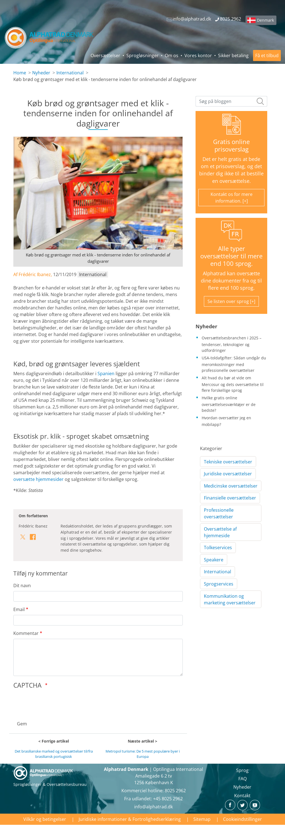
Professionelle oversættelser (219, 513)
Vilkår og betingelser (44, 819)
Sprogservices (218, 584)
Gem (22, 724)
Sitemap (202, 819)
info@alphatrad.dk (153, 807)
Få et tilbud (267, 55)
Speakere (213, 560)
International (70, 73)
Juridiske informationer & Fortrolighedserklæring (130, 819)
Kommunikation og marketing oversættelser (230, 599)
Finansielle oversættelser (230, 498)
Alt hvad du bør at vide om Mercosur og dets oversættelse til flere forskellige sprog (233, 384)
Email (19, 609)
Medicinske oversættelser (231, 486)
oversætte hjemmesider (38, 479)
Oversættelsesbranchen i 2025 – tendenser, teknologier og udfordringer (231, 344)
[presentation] (55, 703)
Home (19, 73)
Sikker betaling (233, 55)
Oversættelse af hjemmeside (220, 532)
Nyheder (41, 73)
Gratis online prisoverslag (231, 145)
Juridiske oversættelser (228, 474)
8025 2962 (175, 791)
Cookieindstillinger (242, 819)
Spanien (106, 373)
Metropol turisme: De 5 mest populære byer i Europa (143, 754)
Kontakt (242, 796)
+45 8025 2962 (168, 799)
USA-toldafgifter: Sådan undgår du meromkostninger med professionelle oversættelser (234, 364)
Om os (171, 55)
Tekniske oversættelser (228, 462)
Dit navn (22, 585)
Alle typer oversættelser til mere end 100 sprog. (231, 256)
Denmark (265, 20)
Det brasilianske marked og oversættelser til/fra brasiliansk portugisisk (54, 754)
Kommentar (26, 633)
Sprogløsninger (142, 55)
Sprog (242, 770)
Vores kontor (198, 55)
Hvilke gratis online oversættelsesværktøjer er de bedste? (229, 404)
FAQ (242, 779)
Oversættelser (105, 55)
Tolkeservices (218, 547)
